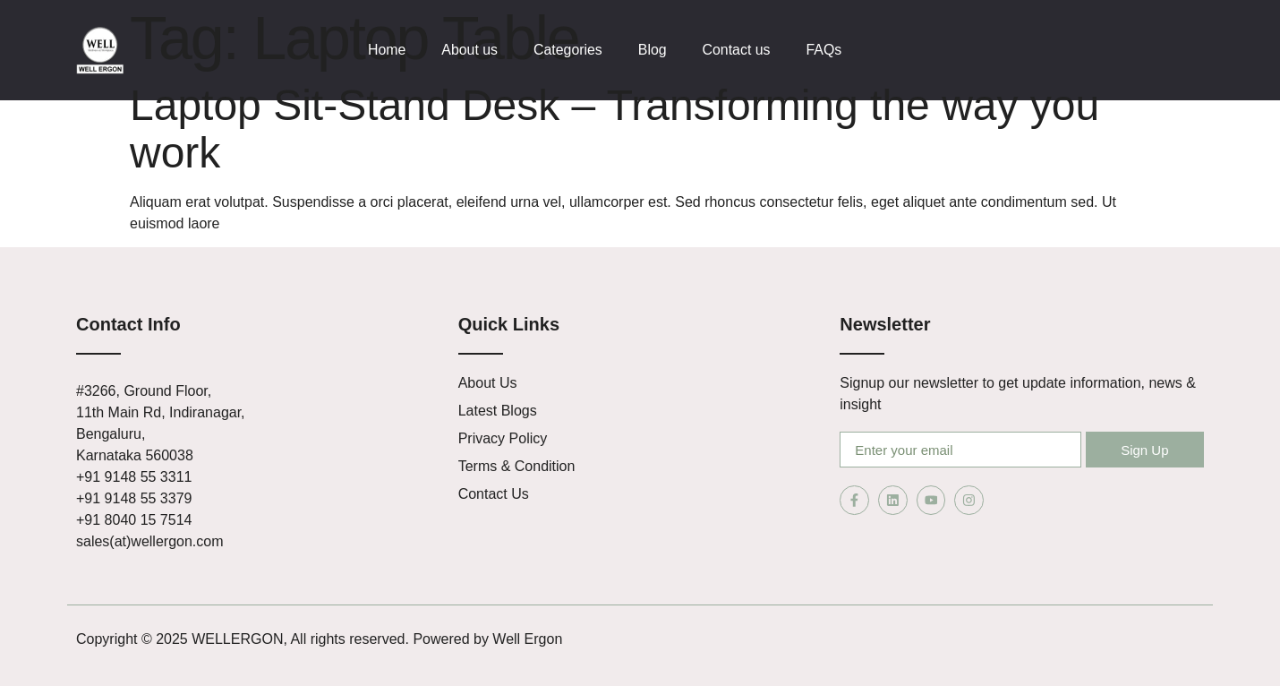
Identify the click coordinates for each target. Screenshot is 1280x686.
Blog (653, 49)
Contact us (738, 49)
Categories (568, 49)
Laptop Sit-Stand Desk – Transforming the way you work (614, 128)
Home (387, 49)
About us (470, 49)
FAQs (826, 49)
